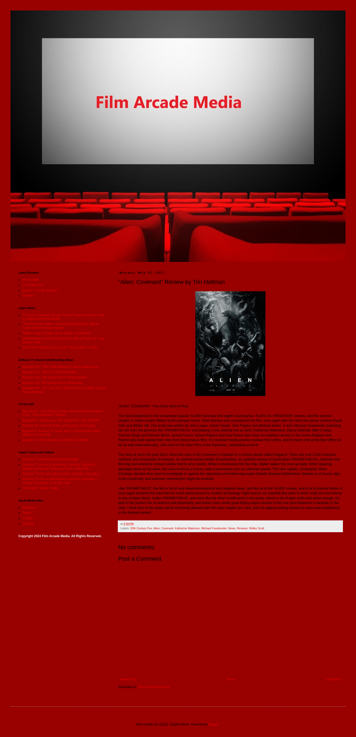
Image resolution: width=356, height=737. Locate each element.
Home (231, 679)
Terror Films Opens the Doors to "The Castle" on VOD (59, 347)
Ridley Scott (256, 528)
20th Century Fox (141, 528)
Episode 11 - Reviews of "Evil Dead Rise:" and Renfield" (61, 420)
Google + (28, 518)
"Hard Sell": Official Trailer (40, 488)
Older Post (333, 679)
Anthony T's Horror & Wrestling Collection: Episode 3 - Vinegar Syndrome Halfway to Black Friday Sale (60, 466)
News (231, 528)
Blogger (213, 724)
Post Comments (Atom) (153, 687)
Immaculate (30, 280)
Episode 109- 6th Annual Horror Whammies (52, 383)
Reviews (242, 528)
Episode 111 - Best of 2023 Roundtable (49, 372)
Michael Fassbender (214, 528)
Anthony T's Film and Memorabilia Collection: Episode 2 (61, 474)
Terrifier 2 (28, 296)
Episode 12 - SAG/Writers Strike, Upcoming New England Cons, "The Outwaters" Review (62, 413)
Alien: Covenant (163, 528)
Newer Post (128, 679)
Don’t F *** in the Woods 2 (40, 290)
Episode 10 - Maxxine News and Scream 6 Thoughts (59, 425)
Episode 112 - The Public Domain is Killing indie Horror (60, 367)
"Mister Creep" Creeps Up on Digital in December (56, 333)
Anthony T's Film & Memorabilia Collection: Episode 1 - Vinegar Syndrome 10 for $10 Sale (60, 481)
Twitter (26, 513)
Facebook (29, 507)
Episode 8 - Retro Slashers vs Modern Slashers (55, 440)
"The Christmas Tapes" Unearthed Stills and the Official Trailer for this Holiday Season (60, 325)
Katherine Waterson (187, 528)
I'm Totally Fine (32, 285)
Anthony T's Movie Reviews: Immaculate (50, 459)
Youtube (28, 523)
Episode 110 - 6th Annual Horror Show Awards (54, 377)
